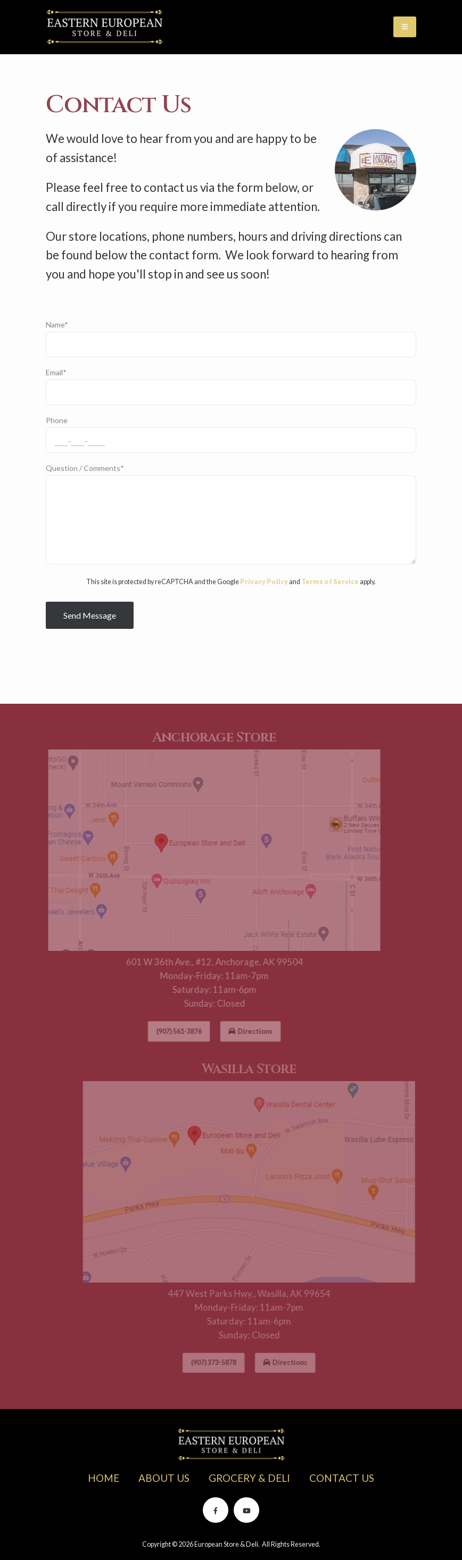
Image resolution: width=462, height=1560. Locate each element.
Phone (57, 423)
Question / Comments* (85, 471)
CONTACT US (341, 1478)
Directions (241, 1031)
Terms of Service (330, 585)
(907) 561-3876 (169, 1031)
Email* (56, 376)
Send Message (89, 618)
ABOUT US (163, 1478)
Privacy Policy (264, 585)
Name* (57, 328)
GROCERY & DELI (249, 1478)
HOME (103, 1478)
